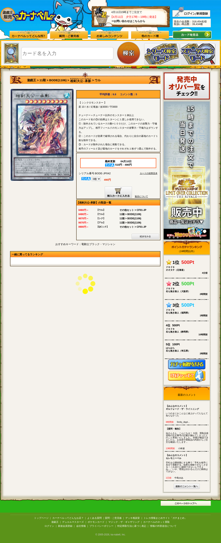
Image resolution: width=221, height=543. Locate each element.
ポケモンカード (96, 522)
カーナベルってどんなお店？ (68, 518)
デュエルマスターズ (73, 522)
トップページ (41, 518)
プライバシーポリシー (101, 526)
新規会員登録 (65, 526)
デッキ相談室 (132, 518)
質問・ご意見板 (113, 518)
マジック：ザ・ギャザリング (124, 522)
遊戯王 (31, 80)
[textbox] (67, 53)
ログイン (49, 526)
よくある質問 (94, 518)
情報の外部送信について (163, 526)
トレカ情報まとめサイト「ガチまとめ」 (165, 518)
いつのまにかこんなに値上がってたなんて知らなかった (187, 411)
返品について (141, 196)
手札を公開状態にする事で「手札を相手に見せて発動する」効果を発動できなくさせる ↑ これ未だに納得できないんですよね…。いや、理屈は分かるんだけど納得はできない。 (187, 463)
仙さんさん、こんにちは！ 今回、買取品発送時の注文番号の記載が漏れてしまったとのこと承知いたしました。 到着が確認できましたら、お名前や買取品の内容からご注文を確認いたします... (187, 435)
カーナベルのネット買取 (156, 522)
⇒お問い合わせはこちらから (128, 21)
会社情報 (81, 526)
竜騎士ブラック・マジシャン (98, 244)
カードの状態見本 (148, 173)
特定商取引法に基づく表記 (131, 526)
